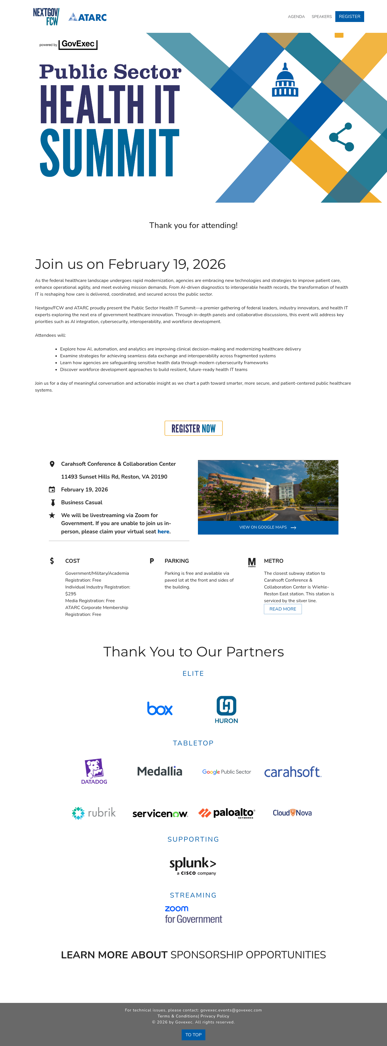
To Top (193, 1035)
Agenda (296, 16)
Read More (283, 609)
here (163, 531)
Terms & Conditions (178, 1016)
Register (349, 16)
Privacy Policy (214, 1016)
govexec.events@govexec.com (231, 1010)
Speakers (322, 16)
